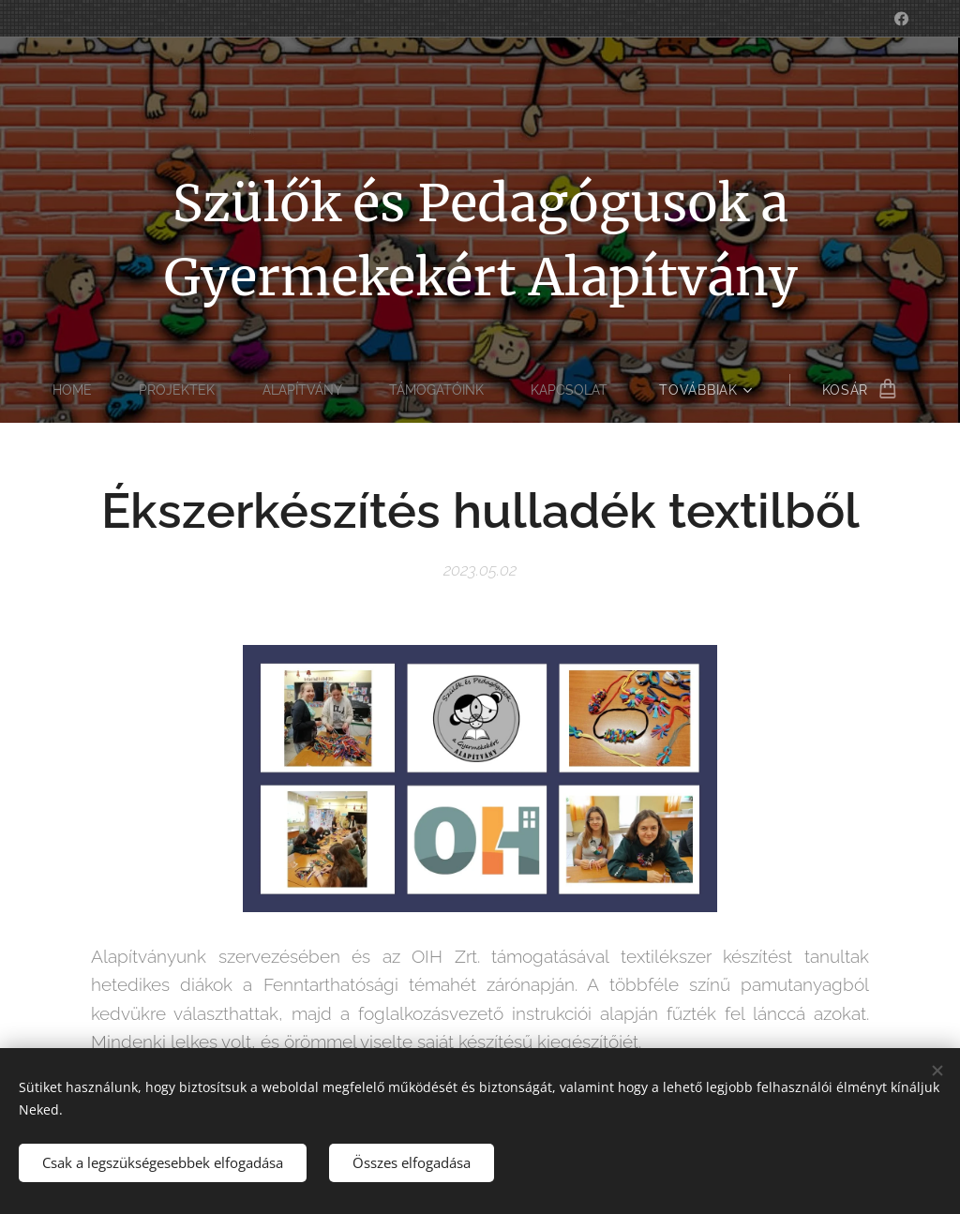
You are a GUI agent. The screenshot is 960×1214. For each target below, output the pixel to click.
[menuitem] (72, 390)
